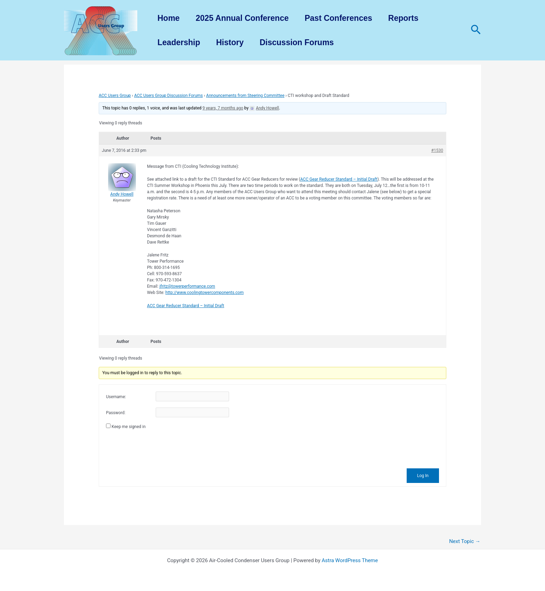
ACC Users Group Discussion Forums (168, 95)
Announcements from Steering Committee (245, 95)
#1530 (437, 150)
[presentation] (159, 447)
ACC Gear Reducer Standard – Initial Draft (338, 179)
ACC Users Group (115, 95)
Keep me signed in (129, 426)
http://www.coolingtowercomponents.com (204, 292)
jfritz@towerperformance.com (187, 286)
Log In (423, 475)
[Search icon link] (476, 30)
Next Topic (464, 541)
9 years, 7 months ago (223, 108)
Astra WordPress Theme (350, 560)
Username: (116, 396)
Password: (115, 412)
